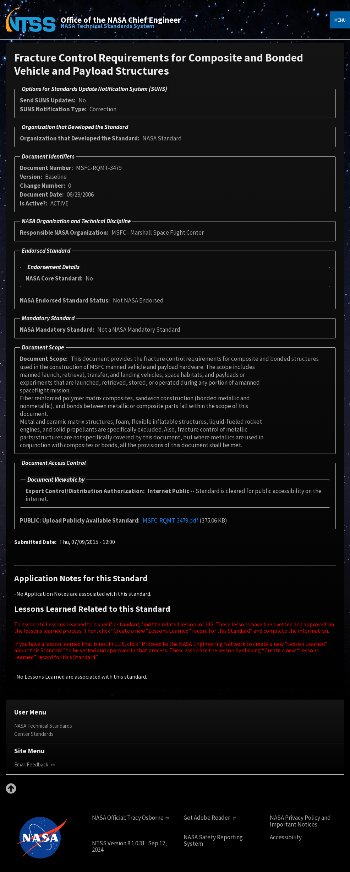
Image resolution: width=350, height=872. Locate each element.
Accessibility (286, 837)
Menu (340, 20)
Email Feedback (35, 764)
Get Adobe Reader (211, 817)
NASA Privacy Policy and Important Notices (300, 821)
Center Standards (34, 734)
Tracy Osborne (148, 818)
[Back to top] (11, 792)
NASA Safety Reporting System (213, 840)
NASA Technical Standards (43, 725)
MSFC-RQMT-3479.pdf (170, 520)
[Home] (30, 24)
